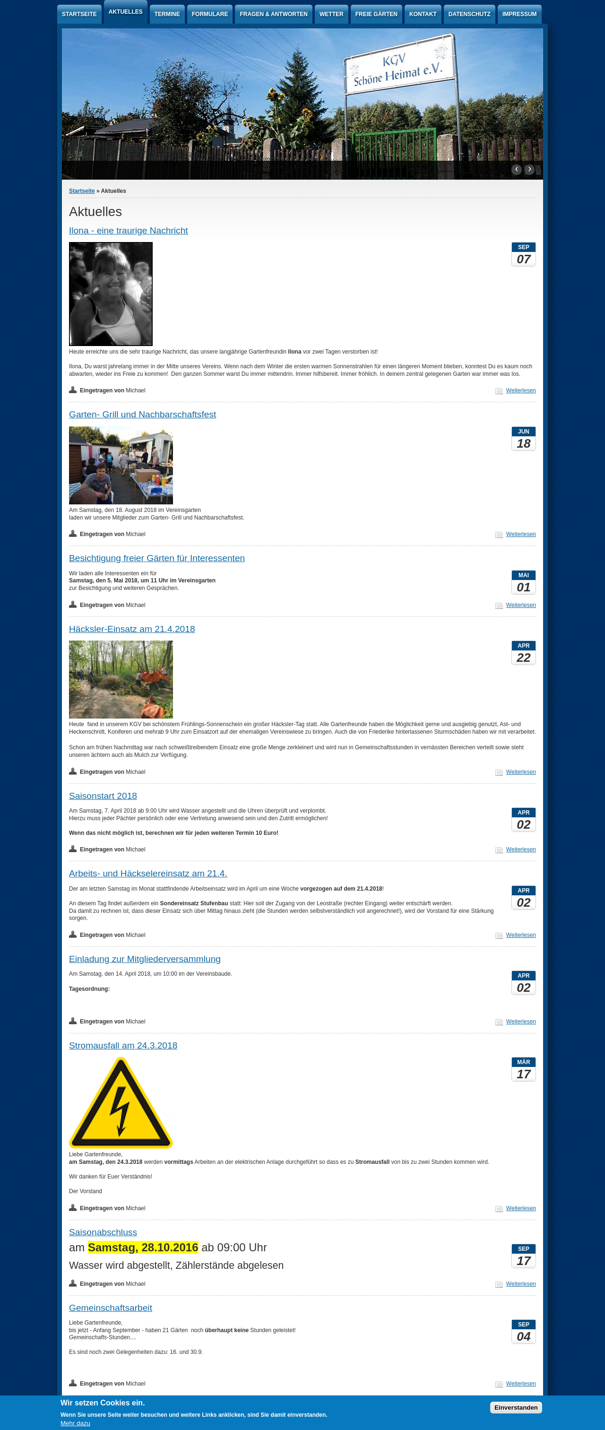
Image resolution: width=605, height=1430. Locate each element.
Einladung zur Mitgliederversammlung (145, 959)
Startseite (79, 14)
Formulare (210, 14)
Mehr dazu (75, 1423)
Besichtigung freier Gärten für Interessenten (157, 558)
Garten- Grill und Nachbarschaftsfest (142, 414)
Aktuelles (126, 12)
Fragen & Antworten (274, 14)
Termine (167, 14)
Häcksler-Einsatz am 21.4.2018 (132, 629)
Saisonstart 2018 (103, 796)
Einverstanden (516, 1407)
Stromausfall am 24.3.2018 (123, 1045)
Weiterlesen (521, 390)
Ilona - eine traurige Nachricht (128, 230)
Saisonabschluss (103, 1232)
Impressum (519, 14)
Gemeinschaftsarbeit (110, 1308)
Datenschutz (470, 14)
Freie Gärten (376, 14)
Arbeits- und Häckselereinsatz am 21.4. (148, 873)
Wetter (332, 14)
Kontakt (423, 14)
